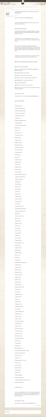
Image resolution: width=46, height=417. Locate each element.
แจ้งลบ (16, 15)
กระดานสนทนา (8, 6)
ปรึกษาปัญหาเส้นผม (15, 6)
